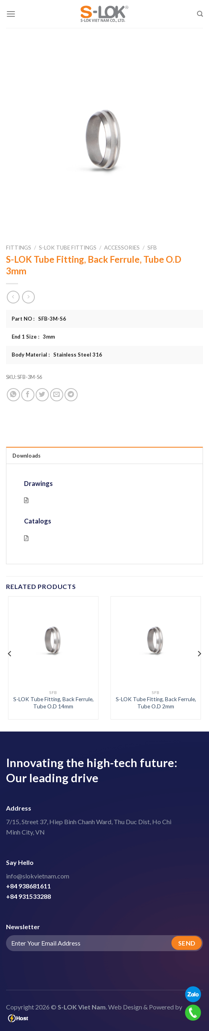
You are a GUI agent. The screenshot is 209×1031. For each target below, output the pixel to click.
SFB (152, 247)
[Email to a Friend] (56, 394)
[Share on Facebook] (27, 394)
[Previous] (10, 653)
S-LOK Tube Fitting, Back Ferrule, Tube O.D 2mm (156, 703)
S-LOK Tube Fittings (67, 247)
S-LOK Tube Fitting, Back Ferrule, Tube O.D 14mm (53, 703)
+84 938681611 (28, 886)
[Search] (200, 14)
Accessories (122, 247)
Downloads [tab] (26, 455)
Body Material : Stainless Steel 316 (57, 354)
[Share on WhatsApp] (13, 394)
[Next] (199, 653)
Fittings (18, 247)
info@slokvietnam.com (37, 876)
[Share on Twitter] (42, 394)
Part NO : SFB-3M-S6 (39, 318)
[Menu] (11, 14)
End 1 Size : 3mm (33, 336)
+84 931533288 (28, 896)
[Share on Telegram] (71, 394)
